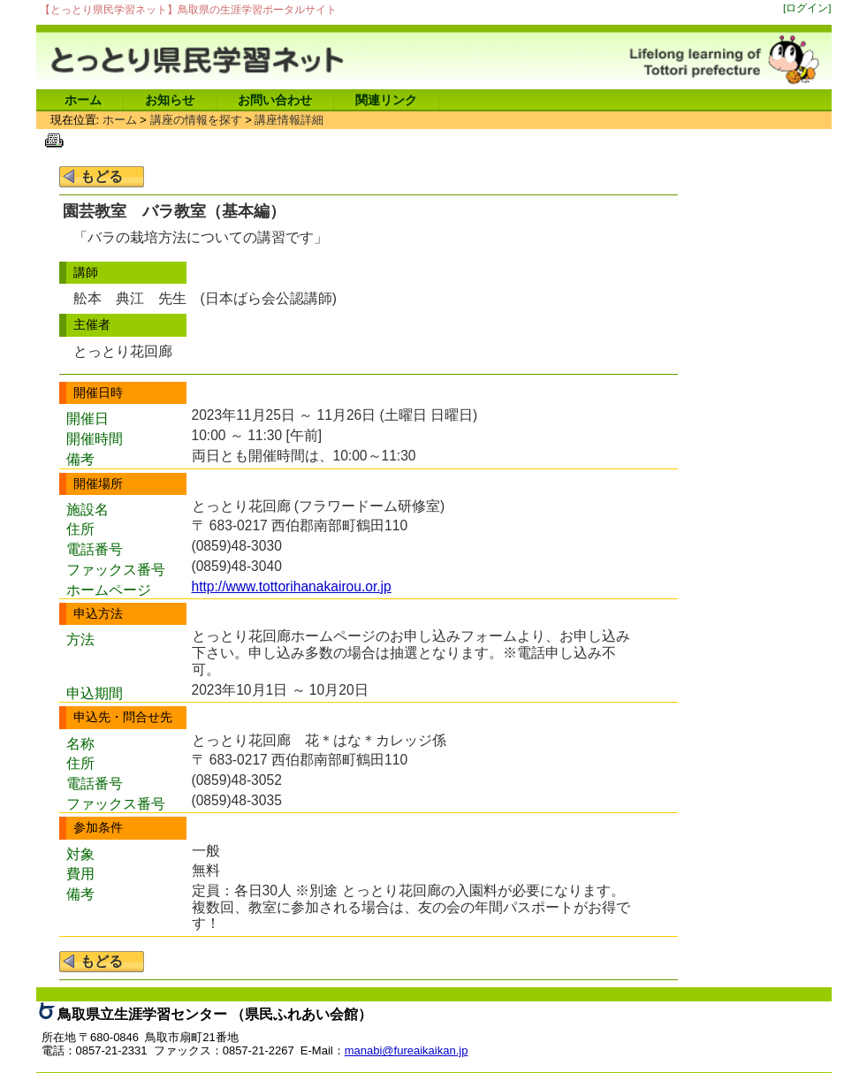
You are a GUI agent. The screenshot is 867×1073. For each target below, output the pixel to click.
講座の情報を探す (196, 119)
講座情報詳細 (289, 119)
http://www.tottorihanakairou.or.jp (292, 586)
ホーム (83, 100)
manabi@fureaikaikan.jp (406, 1050)
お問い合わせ (275, 100)
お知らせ (169, 100)
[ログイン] (807, 7)
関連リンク (386, 100)
